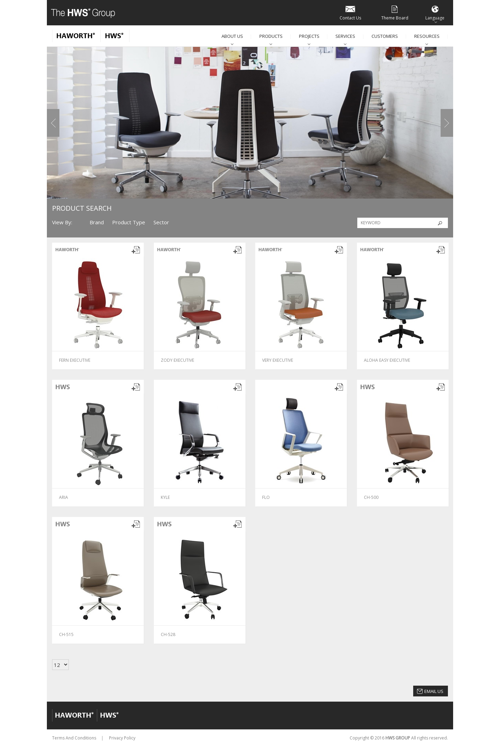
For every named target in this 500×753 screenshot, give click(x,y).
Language (434, 12)
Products (271, 36)
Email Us (433, 691)
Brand (97, 222)
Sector (161, 222)
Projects (309, 36)
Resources (427, 36)
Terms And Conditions (74, 738)
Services (345, 36)
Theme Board (394, 12)
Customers (385, 36)
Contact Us (350, 12)
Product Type (128, 222)
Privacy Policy (122, 738)
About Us (232, 36)
